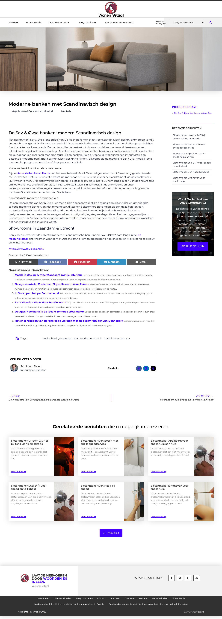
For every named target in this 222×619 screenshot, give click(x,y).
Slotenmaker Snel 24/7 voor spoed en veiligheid (29, 487)
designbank (50, 338)
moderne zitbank (91, 338)
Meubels (66, 111)
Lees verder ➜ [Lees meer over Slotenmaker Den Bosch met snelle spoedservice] (88, 471)
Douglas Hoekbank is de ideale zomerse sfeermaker (49, 311)
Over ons (133, 599)
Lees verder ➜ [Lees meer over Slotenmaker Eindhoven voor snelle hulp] (158, 516)
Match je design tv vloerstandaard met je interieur (48, 274)
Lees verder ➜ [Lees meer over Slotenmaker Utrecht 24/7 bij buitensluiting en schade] (18, 471)
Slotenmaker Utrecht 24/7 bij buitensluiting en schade (30, 442)
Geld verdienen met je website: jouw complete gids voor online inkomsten (152, 606)
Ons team (115, 599)
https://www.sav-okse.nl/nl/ (26, 248)
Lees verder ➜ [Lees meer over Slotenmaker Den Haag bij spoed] (88, 516)
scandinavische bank (117, 338)
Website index (168, 599)
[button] (210, 22)
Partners (13, 22)
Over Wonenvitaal (60, 22)
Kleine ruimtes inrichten (119, 22)
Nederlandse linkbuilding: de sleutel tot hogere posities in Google (65, 606)
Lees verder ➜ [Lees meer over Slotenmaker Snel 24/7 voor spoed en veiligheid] (18, 516)
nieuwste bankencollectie (33, 173)
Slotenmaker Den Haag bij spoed (191, 171)
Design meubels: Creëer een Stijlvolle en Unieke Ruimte (52, 284)
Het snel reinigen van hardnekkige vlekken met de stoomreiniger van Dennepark (69, 320)
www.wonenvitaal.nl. (193, 614)
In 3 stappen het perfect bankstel (37, 293)
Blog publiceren (88, 22)
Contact (99, 599)
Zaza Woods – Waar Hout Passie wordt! (41, 302)
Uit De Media (33, 22)
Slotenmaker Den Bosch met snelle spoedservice (99, 442)
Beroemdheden (54, 599)
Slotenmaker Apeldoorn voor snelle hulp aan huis (169, 442)
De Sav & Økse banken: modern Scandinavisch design (193, 113)
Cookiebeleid (31, 599)
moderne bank (68, 338)
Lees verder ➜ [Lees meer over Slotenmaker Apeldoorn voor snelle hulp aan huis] (158, 471)
